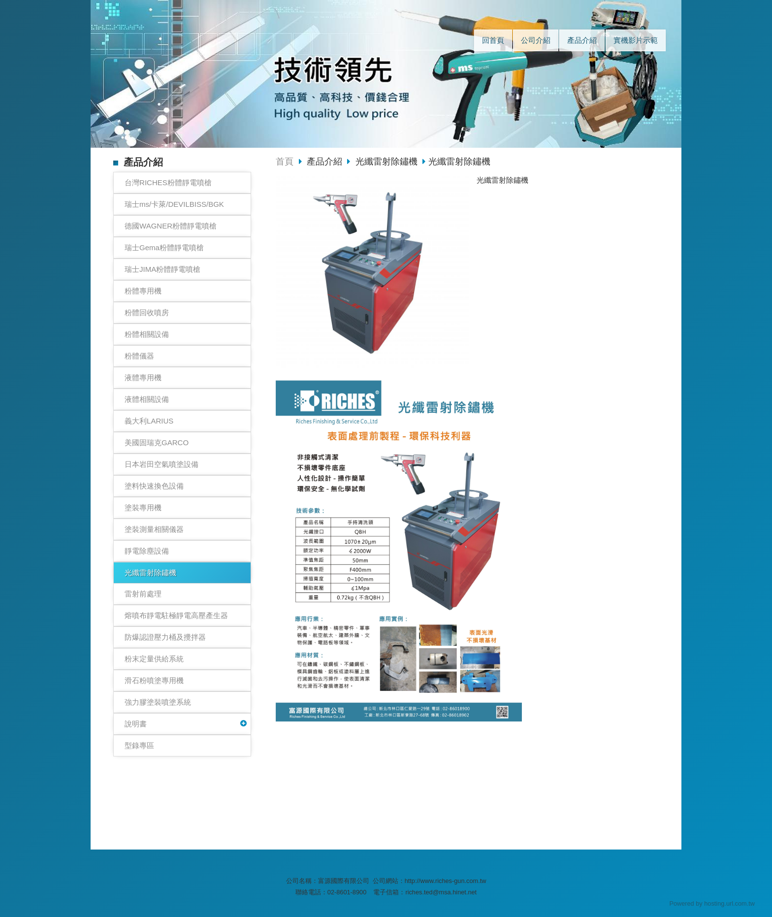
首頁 (284, 161)
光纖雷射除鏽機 (150, 572)
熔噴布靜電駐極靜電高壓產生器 (176, 615)
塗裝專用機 (143, 507)
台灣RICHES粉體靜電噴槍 (168, 182)
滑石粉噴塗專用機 (154, 680)
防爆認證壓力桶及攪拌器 (165, 637)
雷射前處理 (143, 594)
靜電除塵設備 (147, 551)
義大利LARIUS (149, 421)
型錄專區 (139, 745)
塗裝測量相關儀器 (154, 529)
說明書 (136, 724)
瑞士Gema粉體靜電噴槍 (164, 247)
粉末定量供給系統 (154, 659)
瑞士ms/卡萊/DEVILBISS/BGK (174, 204)
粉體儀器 (139, 356)
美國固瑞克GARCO (157, 442)
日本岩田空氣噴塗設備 (161, 464)
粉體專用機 (143, 291)
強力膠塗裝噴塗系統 (158, 702)
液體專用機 (143, 377)
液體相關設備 (147, 399)
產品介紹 (326, 161)
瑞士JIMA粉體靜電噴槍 (162, 269)
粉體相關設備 (147, 334)
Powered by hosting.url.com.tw (712, 903)
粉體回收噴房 (147, 312)
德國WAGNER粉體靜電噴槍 (171, 226)
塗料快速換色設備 (154, 486)
